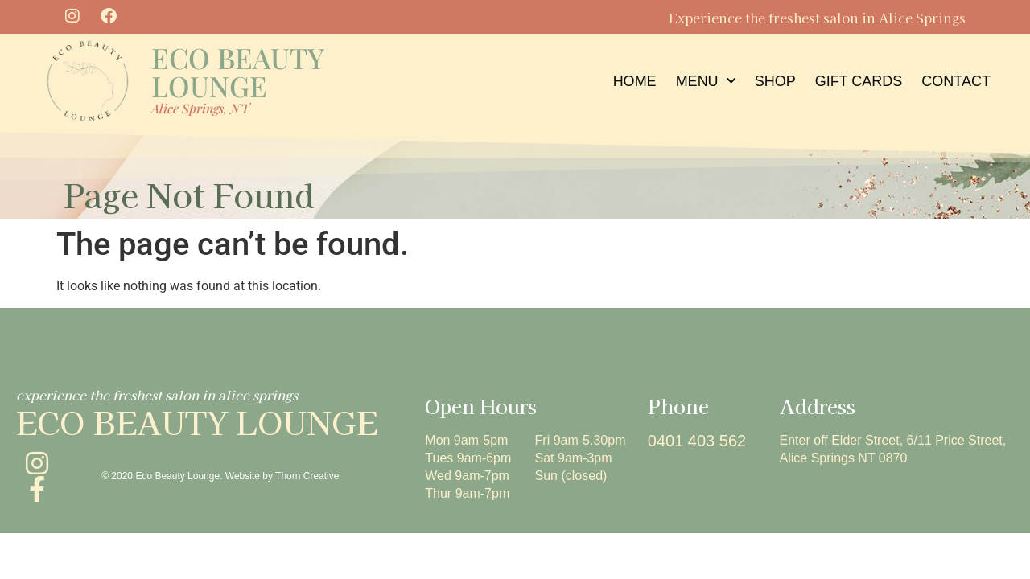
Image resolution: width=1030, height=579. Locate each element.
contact (956, 81)
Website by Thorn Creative (282, 476)
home (635, 81)
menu (705, 81)
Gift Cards (859, 81)
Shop (775, 81)
